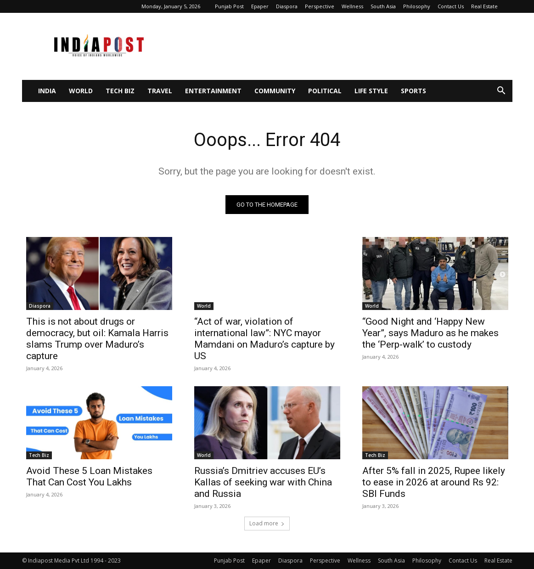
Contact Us (451, 6)
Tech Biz (120, 90)
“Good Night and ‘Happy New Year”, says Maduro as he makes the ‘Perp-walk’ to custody (430, 333)
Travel (159, 90)
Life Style (371, 90)
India (47, 90)
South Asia (383, 6)
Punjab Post (229, 6)
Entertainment (213, 90)
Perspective (319, 6)
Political (325, 90)
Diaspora (287, 6)
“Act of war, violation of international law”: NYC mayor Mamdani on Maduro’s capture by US (264, 338)
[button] (501, 91)
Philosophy (416, 6)
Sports (413, 90)
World (81, 90)
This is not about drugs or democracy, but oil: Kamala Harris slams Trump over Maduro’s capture (97, 338)
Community (274, 90)
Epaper (260, 6)
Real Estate (484, 6)
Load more (267, 523)
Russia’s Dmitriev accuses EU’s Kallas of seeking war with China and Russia (263, 482)
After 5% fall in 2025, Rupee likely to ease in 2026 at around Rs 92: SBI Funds (433, 482)
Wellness (352, 6)
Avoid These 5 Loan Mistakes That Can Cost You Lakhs (89, 476)
